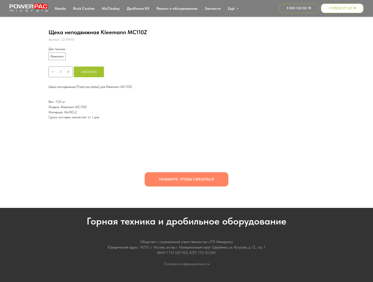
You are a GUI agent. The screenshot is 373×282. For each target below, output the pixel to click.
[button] (186, 179)
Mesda (60, 8)
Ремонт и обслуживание (177, 8)
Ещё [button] (232, 8)
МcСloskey (111, 8)
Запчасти (213, 8)
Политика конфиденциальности (187, 264)
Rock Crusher (84, 8)
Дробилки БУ (138, 8)
